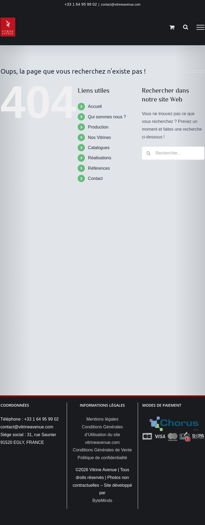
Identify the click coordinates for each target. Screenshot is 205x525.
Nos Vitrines (99, 137)
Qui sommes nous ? (107, 117)
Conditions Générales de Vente (102, 450)
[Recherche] (148, 153)
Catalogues (99, 147)
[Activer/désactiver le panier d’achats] (172, 27)
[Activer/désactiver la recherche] (185, 27)
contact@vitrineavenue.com (120, 4)
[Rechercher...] (173, 153)
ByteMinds (102, 500)
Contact (95, 178)
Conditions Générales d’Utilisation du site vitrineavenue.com (102, 435)
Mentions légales (102, 419)
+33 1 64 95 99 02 (81, 4)
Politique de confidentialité (102, 457)
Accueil (95, 106)
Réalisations (99, 158)
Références (99, 168)
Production (98, 127)
